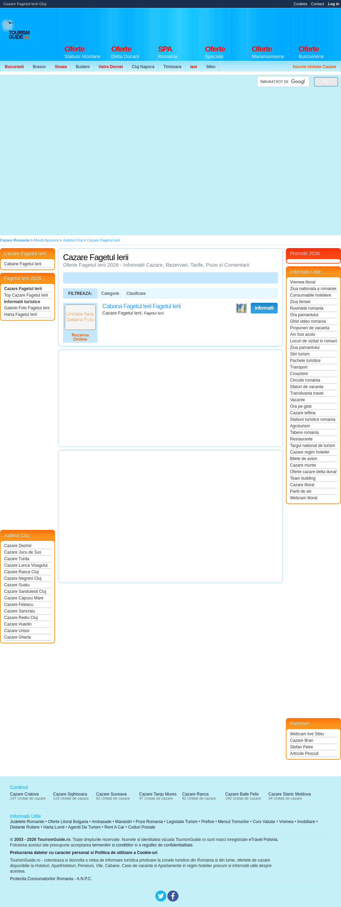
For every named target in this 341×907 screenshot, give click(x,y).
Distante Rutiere (25, 827)
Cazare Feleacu (18, 604)
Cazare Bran (301, 740)
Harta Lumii (53, 827)
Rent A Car (114, 827)
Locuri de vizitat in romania (313, 341)
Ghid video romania (308, 321)
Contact (317, 4)
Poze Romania (149, 821)
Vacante (297, 399)
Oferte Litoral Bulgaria (68, 821)
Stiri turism (300, 354)
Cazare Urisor (17, 630)
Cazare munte (303, 465)
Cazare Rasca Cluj (21, 571)
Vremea (286, 821)
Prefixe (208, 821)
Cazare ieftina (303, 412)
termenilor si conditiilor (112, 845)
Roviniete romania (306, 308)
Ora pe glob (301, 406)
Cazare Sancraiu (19, 611)
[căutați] (282, 81)
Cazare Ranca (195, 794)
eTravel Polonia (263, 839)
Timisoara (172, 66)
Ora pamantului (304, 314)
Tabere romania (304, 432)
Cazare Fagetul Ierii (23, 288)
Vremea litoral (303, 282)
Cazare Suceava (111, 794)
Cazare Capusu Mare (23, 598)
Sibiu (210, 66)
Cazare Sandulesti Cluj (25, 591)
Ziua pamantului (304, 347)
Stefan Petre (301, 747)
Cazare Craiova (24, 794)
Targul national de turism (312, 445)
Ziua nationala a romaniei (313, 288)
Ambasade (101, 821)
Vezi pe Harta (241, 308)
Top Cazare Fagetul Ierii (26, 295)
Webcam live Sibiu (307, 734)
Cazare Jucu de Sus (22, 552)
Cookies (300, 4)
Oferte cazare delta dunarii (313, 471)
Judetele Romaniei (27, 821)
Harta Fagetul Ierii (20, 314)
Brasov (39, 66)
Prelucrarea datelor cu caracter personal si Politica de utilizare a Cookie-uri (83, 852)
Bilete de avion (303, 458)
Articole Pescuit (304, 753)
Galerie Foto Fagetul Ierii (27, 308)
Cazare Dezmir (18, 545)
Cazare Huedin (18, 624)
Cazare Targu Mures (158, 794)
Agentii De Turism (84, 827)
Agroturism (300, 426)
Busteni (83, 66)
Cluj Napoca (143, 66)
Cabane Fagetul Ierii (22, 264)
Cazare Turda (16, 558)
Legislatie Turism (182, 821)
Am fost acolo (302, 334)
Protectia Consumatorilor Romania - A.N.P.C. (51, 878)
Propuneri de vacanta (309, 328)
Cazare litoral (302, 484)
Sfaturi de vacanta (306, 386)
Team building (303, 478)
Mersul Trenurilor (233, 821)
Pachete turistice (305, 360)
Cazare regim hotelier (310, 452)
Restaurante (301, 439)
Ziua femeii (300, 301)
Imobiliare (306, 821)
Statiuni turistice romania (312, 419)
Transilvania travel (306, 393)
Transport (299, 367)
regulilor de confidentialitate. (168, 845)
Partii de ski (300, 491)
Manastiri (123, 821)
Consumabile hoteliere (310, 295)
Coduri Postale (141, 827)
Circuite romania (305, 380)
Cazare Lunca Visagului (26, 565)
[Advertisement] (307, 35)
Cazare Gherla (17, 637)
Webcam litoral (303, 497)
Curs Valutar (264, 821)
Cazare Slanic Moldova (289, 794)
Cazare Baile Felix (242, 794)
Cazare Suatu (16, 585)
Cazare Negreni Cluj (22, 578)
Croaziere (299, 373)
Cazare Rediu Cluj (21, 617)
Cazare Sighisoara (70, 794)
